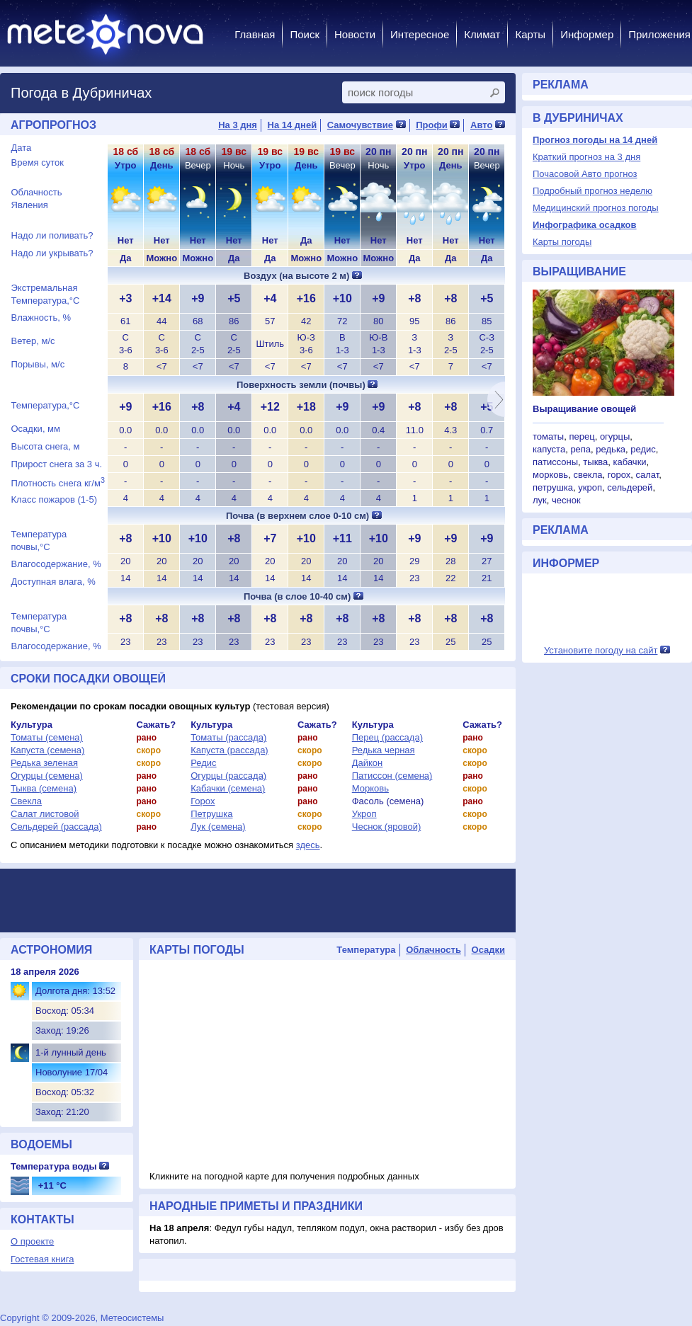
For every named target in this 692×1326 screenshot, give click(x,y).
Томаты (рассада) (228, 737)
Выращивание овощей (584, 409)
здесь (308, 845)
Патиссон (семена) (392, 775)
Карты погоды (562, 241)
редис (643, 449)
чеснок (566, 500)
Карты (530, 34)
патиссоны (555, 462)
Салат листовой (45, 813)
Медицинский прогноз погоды (596, 207)
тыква (595, 462)
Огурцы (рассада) (228, 775)
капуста (549, 449)
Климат (482, 34)
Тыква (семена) (43, 788)
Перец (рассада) (387, 737)
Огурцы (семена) (47, 775)
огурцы (615, 436)
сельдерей (629, 487)
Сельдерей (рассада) (56, 826)
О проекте (32, 1241)
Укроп (364, 813)
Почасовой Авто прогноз (585, 173)
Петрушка (211, 813)
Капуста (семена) (47, 750)
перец (581, 436)
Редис (203, 763)
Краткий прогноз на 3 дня (586, 157)
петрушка (553, 487)
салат (647, 474)
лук (540, 500)
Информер (586, 34)
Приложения (659, 34)
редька (610, 449)
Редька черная (383, 750)
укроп (590, 487)
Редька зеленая (44, 763)
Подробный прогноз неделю (592, 190)
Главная (254, 34)
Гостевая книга (42, 1259)
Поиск (304, 34)
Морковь (370, 788)
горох (619, 474)
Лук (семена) (218, 826)
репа (580, 449)
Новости (354, 34)
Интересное (419, 34)
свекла (587, 474)
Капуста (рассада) (229, 750)
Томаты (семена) (47, 737)
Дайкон (367, 763)
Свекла (26, 801)
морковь (550, 474)
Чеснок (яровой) (386, 826)
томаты (548, 436)
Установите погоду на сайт (601, 650)
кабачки (630, 462)
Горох (203, 801)
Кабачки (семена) (228, 788)
